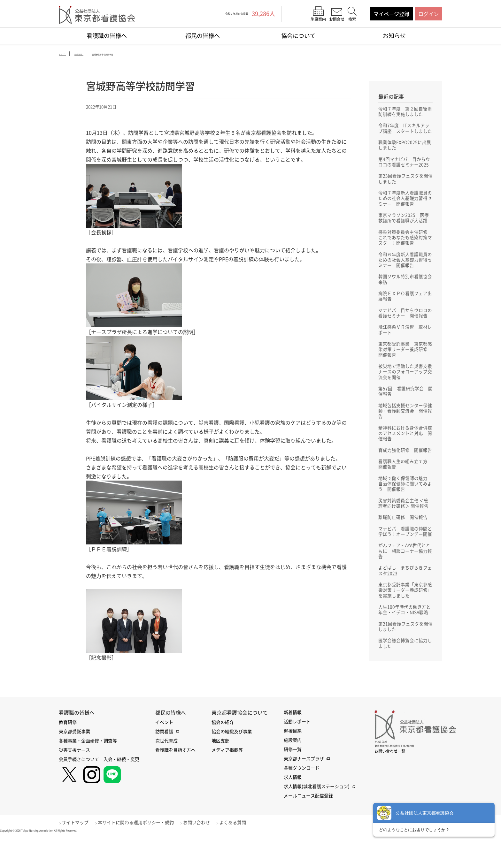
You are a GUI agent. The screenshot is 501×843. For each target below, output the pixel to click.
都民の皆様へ (202, 35)
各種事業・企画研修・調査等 (88, 748)
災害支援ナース (74, 757)
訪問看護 (164, 738)
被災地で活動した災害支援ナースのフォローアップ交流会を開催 (405, 378)
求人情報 (293, 784)
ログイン (428, 14)
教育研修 (68, 729)
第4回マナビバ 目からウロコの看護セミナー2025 (404, 163)
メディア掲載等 (227, 757)
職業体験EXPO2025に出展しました (404, 146)
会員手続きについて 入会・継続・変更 (99, 766)
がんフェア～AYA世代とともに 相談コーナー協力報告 (405, 562)
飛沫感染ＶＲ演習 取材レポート (405, 335)
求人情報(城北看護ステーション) (317, 793)
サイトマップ (77, 829)
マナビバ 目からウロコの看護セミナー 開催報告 (405, 318)
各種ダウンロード (302, 775)
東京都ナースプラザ (304, 766)
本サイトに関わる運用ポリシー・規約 (141, 829)
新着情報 (293, 719)
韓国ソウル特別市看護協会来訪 (405, 283)
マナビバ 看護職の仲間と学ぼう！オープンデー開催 (405, 542)
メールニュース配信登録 (308, 803)
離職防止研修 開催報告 (403, 528)
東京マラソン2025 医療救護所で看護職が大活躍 (403, 220)
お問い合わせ (204, 829)
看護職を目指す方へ (175, 757)
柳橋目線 (293, 738)
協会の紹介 (223, 729)
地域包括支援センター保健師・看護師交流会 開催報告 (405, 419)
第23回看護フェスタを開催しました (405, 180)
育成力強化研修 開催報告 (405, 459)
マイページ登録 (391, 14)
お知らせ (394, 35)
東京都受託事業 (74, 738)
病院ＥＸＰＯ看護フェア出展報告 (405, 301)
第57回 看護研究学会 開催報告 (405, 398)
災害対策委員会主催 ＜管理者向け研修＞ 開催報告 (403, 513)
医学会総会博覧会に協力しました (405, 657)
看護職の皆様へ (107, 35)
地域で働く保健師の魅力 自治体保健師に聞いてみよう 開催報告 (405, 493)
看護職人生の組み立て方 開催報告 (405, 473)
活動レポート (297, 728)
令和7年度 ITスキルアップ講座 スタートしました (405, 128)
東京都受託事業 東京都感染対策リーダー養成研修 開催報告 (405, 355)
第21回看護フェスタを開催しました (405, 640)
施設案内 (293, 747)
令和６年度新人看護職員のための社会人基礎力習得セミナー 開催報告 (405, 263)
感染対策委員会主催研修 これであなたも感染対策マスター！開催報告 (405, 240)
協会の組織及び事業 (232, 738)
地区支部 (220, 748)
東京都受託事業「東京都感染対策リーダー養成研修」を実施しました (405, 602)
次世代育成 (166, 748)
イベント (164, 729)
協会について (298, 35)
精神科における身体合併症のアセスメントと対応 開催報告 (405, 442)
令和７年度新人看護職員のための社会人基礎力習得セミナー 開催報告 (405, 200)
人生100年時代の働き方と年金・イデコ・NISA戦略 (404, 623)
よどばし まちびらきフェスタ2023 (405, 582)
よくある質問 (242, 829)
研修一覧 (293, 756)
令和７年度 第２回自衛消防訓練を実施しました (405, 111)
